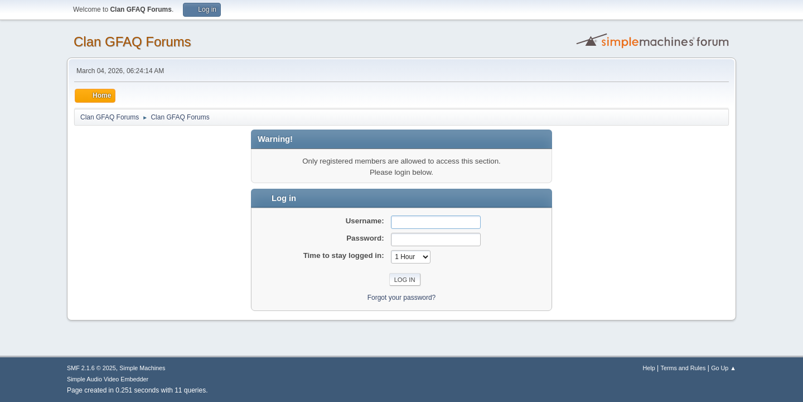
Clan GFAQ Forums (132, 41)
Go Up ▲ (723, 368)
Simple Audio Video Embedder (107, 379)
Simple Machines (142, 368)
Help (649, 368)
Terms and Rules (683, 368)
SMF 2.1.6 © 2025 (91, 368)
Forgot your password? (401, 298)
